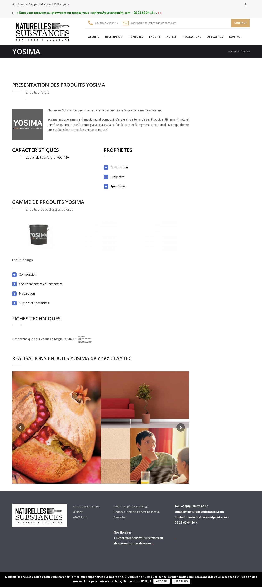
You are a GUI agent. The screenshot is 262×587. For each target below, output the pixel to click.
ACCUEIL (93, 37)
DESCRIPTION (113, 37)
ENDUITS (154, 37)
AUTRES (171, 37)
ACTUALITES (215, 37)
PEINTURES (136, 37)
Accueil (232, 51)
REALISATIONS (192, 37)
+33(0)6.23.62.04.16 (106, 23)
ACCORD (161, 581)
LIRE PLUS (181, 581)
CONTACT (240, 23)
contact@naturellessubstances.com (153, 23)
